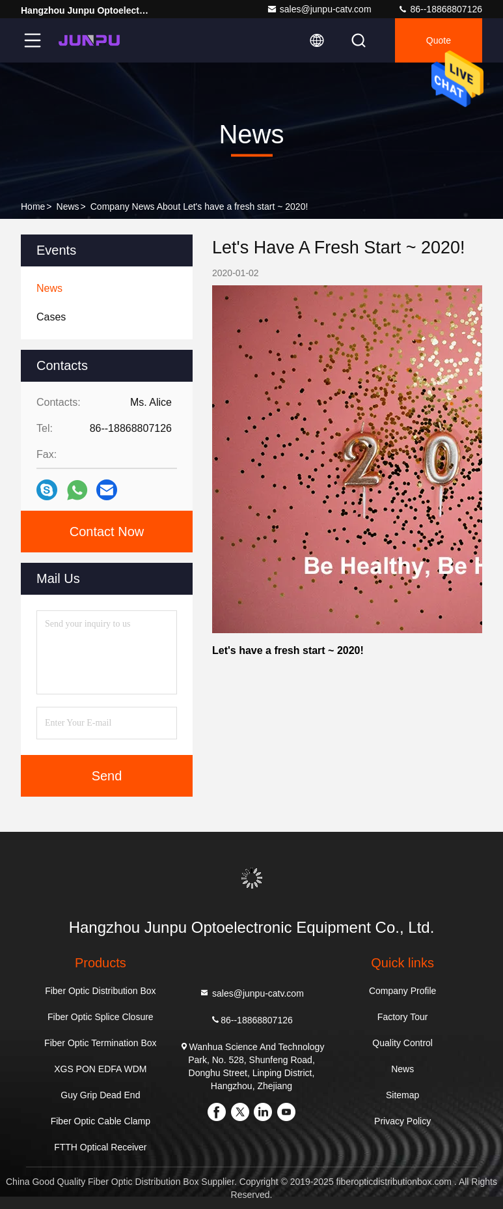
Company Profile (403, 991)
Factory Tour (402, 1017)
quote (438, 40)
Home (33, 206)
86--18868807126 (440, 9)
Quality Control (402, 1043)
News (68, 206)
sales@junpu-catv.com (319, 9)
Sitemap (402, 1095)
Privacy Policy (402, 1121)
